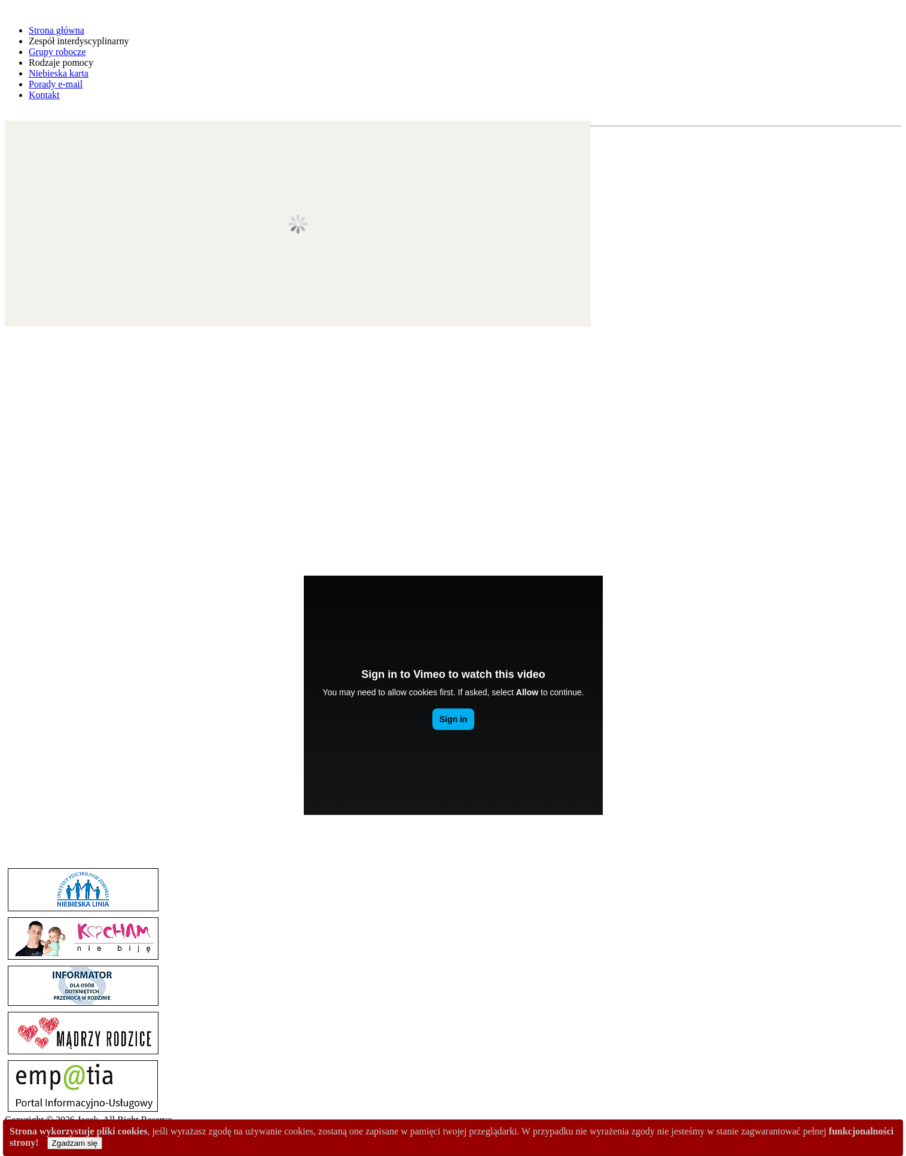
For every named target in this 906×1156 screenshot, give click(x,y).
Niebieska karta (59, 73)
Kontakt (44, 95)
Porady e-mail (56, 84)
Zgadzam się (74, 1143)
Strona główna (56, 30)
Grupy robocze (57, 52)
